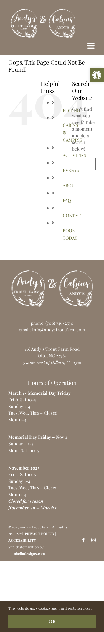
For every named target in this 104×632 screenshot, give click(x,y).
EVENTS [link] (71, 170)
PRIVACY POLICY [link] (39, 533)
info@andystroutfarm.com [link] (58, 329)
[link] (97, 75)
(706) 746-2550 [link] (59, 323)
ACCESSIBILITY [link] (22, 540)
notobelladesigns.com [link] (26, 553)
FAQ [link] (67, 200)
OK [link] (52, 621)
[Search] (78, 164)
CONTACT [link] (73, 215)
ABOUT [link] (70, 185)
